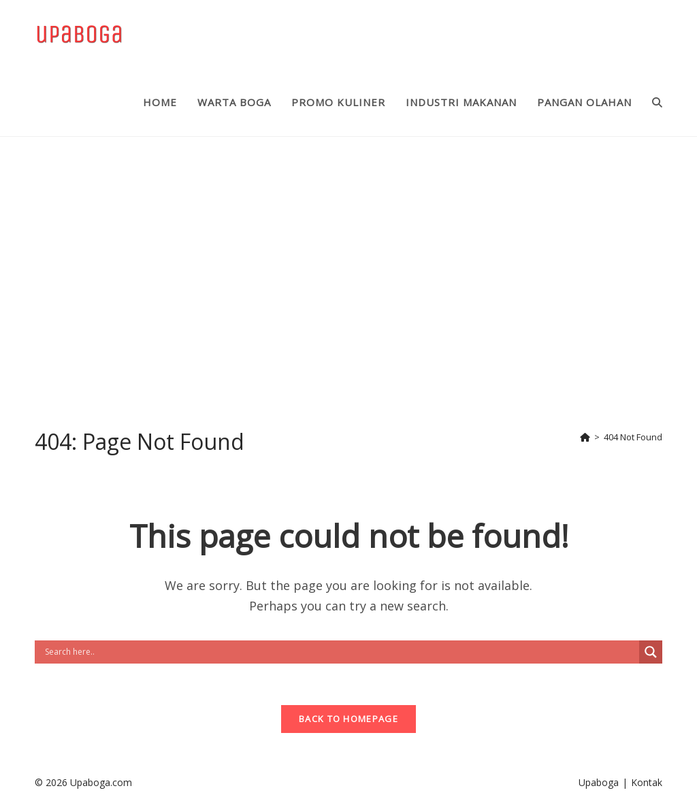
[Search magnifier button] (650, 652)
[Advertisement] (348, 275)
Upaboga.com (101, 782)
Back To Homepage (348, 719)
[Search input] (340, 652)
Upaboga (599, 782)
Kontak (646, 782)
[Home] (585, 437)
